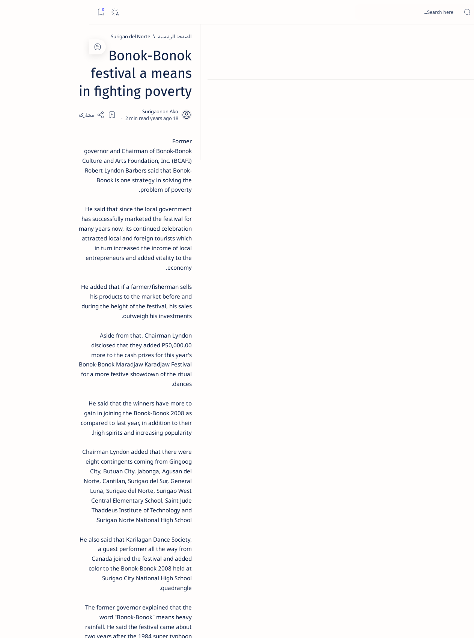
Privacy (65, 453)
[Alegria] (72, 204)
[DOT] (72, 245)
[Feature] (75, 117)
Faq (46, 453)
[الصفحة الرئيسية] (459, 37)
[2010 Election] (42, 354)
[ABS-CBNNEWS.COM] (96, 392)
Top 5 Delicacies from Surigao (68, 127)
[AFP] (42, 411)
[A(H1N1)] (96, 373)
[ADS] (96, 411)
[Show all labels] (104, 428)
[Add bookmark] (170, 95)
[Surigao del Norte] (368, 36)
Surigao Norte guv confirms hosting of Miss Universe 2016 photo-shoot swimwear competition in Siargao (68, 267)
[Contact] (459, 106)
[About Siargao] (42, 373)
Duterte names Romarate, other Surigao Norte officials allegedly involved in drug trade (65, 222)
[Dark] (25, 12)
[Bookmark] (11, 12)
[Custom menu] (459, 131)
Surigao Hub (403, 623)
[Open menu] (459, 12)
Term (116, 453)
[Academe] (42, 392)
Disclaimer (91, 453)
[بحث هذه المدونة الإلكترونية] (326, 12)
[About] (459, 91)
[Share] (150, 95)
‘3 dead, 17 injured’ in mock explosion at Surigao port (72, 308)
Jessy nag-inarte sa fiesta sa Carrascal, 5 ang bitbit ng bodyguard (71, 181)
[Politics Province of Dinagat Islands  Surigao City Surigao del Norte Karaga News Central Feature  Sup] (96, 354)
